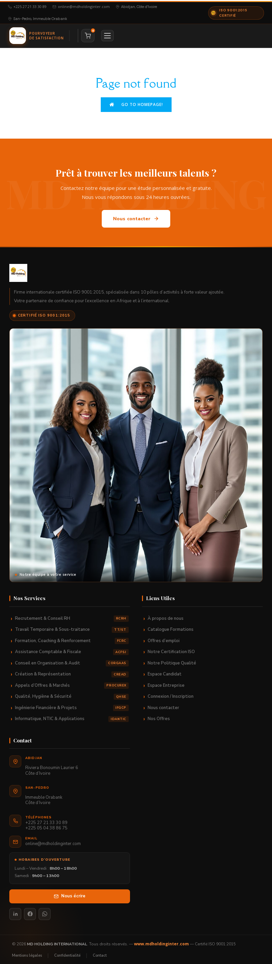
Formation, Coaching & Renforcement (72, 639)
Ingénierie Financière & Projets (72, 706)
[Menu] (107, 34)
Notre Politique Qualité (172, 661)
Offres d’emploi (164, 639)
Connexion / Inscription (171, 694)
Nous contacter (136, 217)
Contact (100, 953)
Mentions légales (27, 953)
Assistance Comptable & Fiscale (72, 650)
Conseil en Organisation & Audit (72, 661)
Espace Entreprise (166, 683)
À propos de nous (166, 616)
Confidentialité (67, 953)
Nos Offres (159, 717)
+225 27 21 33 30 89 (27, 5)
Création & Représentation (72, 672)
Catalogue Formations (171, 627)
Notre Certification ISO (171, 650)
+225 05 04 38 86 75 (46, 826)
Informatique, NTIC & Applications (72, 717)
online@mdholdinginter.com (81, 5)
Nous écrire (69, 894)
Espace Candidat (165, 672)
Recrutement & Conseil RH (72, 616)
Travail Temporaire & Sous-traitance (72, 627)
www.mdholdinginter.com (161, 942)
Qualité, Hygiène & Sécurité (72, 694)
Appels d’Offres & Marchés (72, 683)
